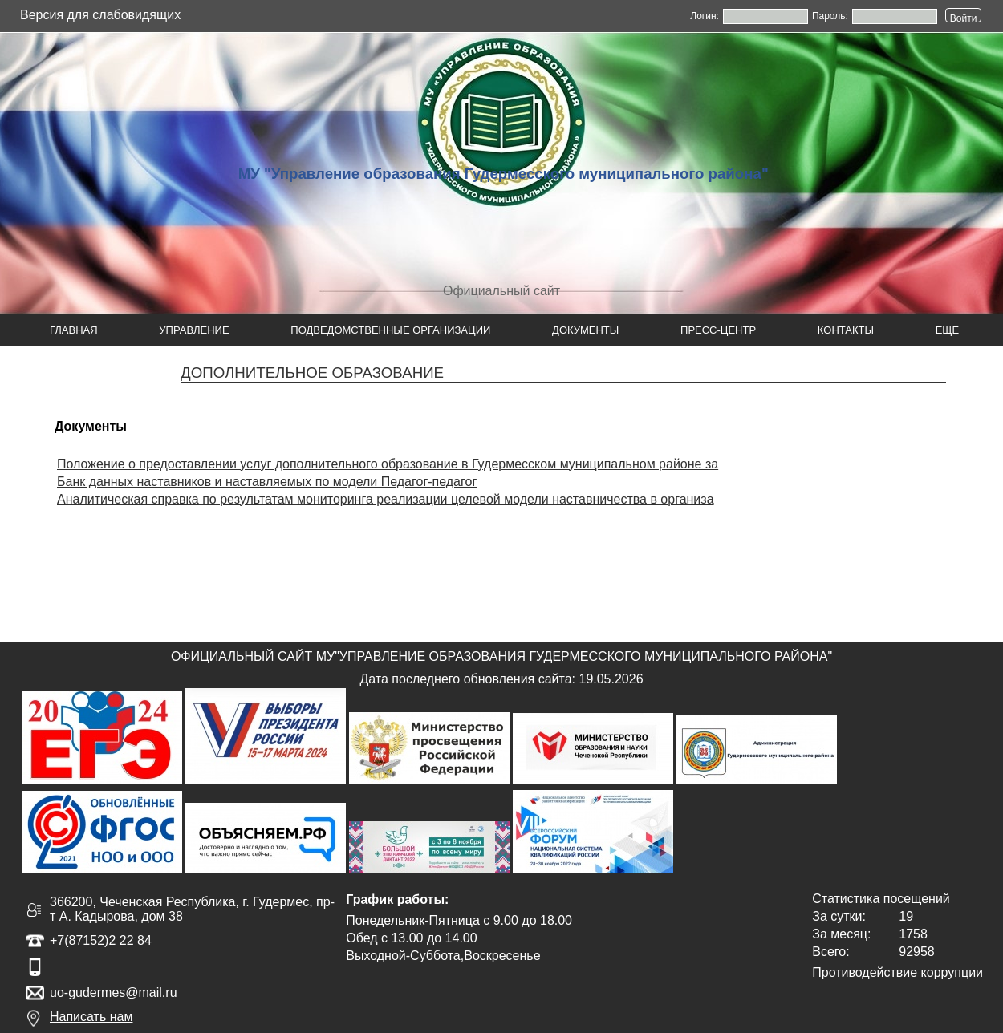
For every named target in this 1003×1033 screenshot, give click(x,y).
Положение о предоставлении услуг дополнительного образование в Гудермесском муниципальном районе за (387, 464)
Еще (948, 330)
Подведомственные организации (390, 330)
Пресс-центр (718, 330)
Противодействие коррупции (897, 972)
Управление (194, 330)
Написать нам (91, 1016)
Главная (74, 330)
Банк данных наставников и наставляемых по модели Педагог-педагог (267, 481)
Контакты (846, 330)
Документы (585, 330)
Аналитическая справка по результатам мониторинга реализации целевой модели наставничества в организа (385, 499)
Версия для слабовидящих (100, 15)
